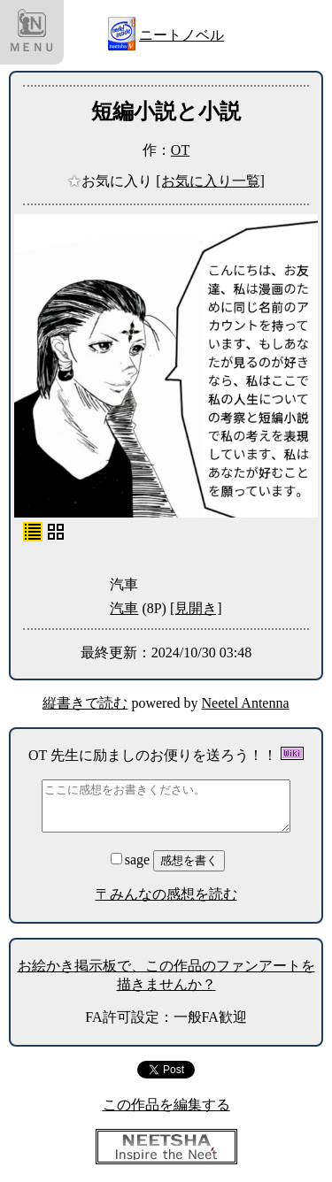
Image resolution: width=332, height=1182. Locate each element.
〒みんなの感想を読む (166, 894)
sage (132, 859)
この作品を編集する (166, 1104)
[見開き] (196, 608)
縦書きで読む (84, 702)
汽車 (124, 608)
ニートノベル (181, 34)
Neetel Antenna (246, 702)
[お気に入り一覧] (210, 180)
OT (180, 149)
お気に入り (111, 180)
